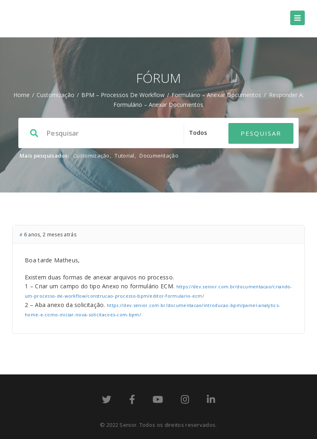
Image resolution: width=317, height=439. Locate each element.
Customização (55, 95)
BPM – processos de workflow (123, 95)
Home (21, 95)
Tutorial (124, 155)
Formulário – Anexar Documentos (216, 95)
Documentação (158, 155)
